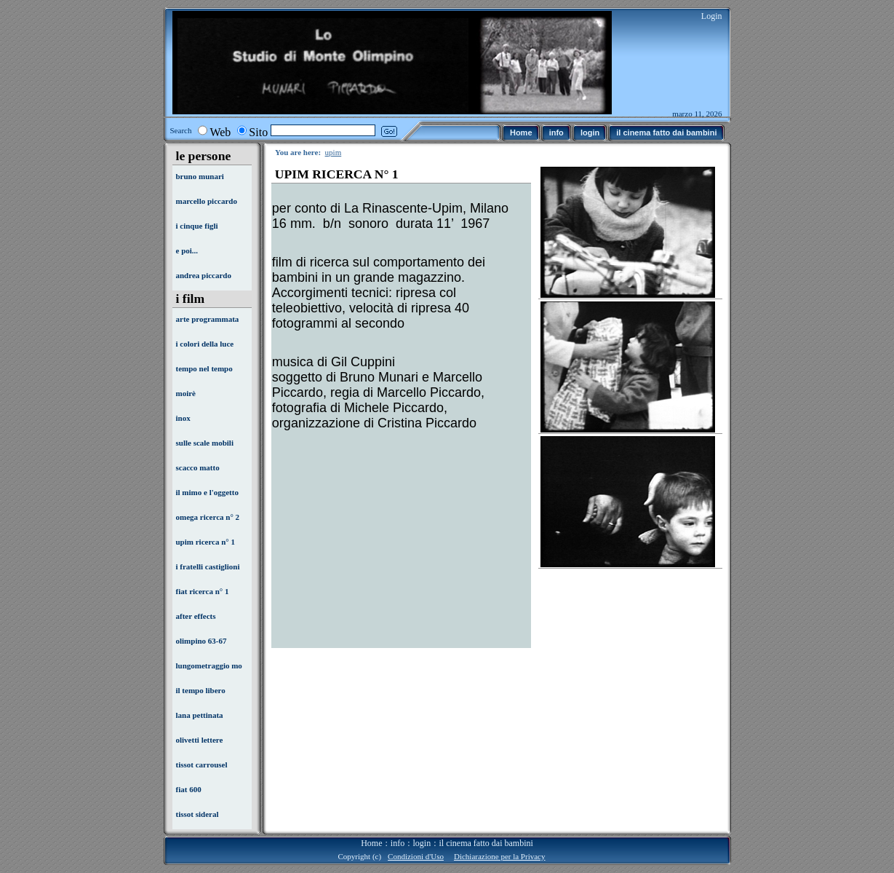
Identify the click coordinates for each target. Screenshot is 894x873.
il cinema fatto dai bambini (486, 843)
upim (333, 152)
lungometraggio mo (209, 665)
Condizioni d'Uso (416, 856)
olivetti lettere (199, 739)
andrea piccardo (204, 275)
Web (220, 132)
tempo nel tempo (204, 368)
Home (371, 843)
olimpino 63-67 (201, 640)
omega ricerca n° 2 (208, 517)
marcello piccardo (206, 201)
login (422, 843)
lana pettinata (199, 715)
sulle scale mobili (205, 442)
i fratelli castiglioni (208, 566)
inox (183, 418)
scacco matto (198, 467)
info (397, 843)
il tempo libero (201, 690)
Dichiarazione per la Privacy (500, 856)
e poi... (187, 250)
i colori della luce (205, 343)
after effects (196, 616)
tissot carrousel (202, 764)
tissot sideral (197, 814)
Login (711, 16)
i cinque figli (197, 225)
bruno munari (200, 176)
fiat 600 (188, 789)
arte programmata (207, 319)
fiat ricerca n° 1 (202, 591)
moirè (186, 393)
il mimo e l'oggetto (207, 492)
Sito (258, 132)
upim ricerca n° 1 (206, 541)
